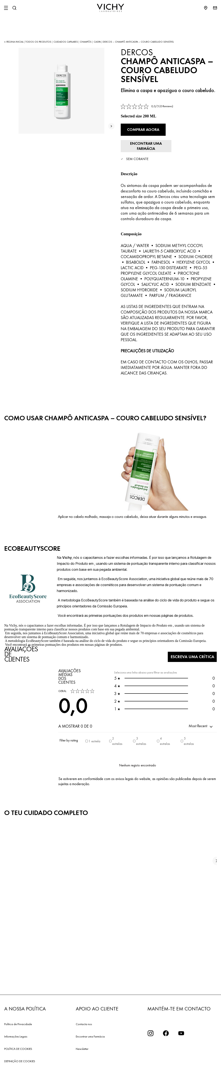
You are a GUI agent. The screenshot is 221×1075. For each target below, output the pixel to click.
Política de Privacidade (18, 1006)
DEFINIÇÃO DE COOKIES (19, 1043)
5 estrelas (189, 723)
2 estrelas (117, 723)
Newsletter (82, 1031)
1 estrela (94, 723)
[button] (201, 708)
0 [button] (164, 660)
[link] (147, 106)
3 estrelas (141, 723)
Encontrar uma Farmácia (90, 1018)
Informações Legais (15, 1018)
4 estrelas (165, 723)
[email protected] (193, 1066)
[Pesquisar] (14, 7)
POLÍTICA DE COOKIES (18, 1031)
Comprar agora (144, 129)
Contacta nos (84, 1006)
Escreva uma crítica (187, 639)
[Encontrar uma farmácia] (191, 129)
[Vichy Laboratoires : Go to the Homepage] (110, 8)
